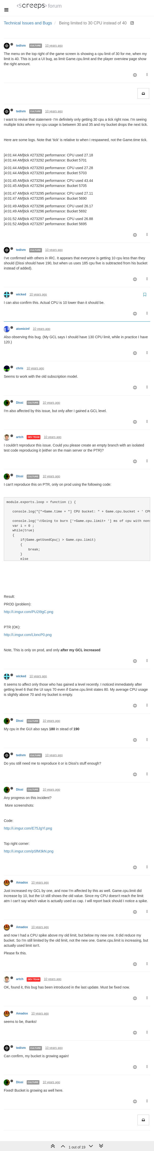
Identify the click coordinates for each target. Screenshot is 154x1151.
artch (19, 437)
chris (19, 368)
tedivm (21, 45)
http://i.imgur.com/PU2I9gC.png (28, 612)
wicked (21, 294)
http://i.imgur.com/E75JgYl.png (28, 828)
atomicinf (22, 329)
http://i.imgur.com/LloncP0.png (28, 635)
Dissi (19, 402)
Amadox (22, 882)
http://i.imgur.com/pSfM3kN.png (28, 851)
